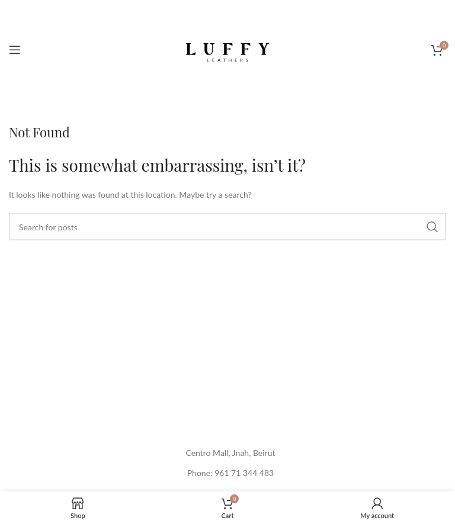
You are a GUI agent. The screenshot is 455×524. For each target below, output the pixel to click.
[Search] (227, 226)
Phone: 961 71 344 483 (230, 473)
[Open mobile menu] (15, 50)
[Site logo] (227, 49)
